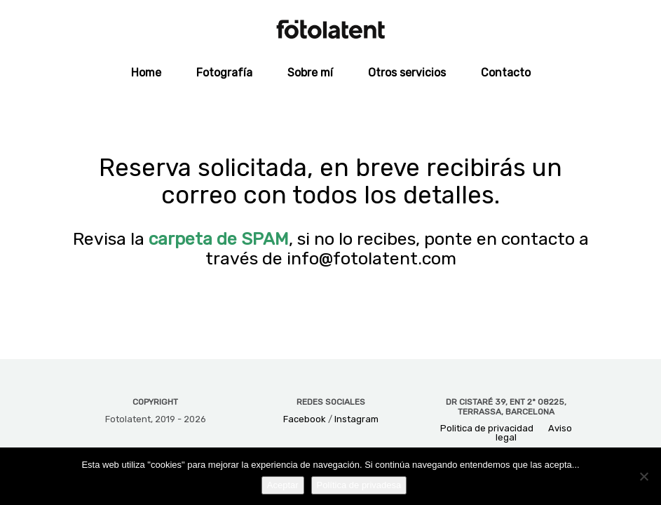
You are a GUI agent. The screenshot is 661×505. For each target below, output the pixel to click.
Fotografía (224, 72)
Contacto (506, 72)
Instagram (356, 419)
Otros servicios (407, 72)
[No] (643, 476)
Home (146, 72)
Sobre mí (310, 72)
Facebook (304, 419)
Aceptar (283, 485)
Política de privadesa (359, 485)
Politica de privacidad (486, 428)
